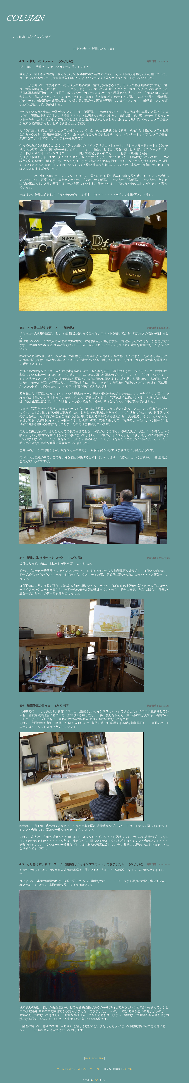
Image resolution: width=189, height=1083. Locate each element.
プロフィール (73, 1069)
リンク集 (127, 1069)
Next (101, 1058)
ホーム (60, 1069)
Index (94, 1058)
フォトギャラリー (92, 1069)
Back (87, 1058)
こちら (95, 1079)
